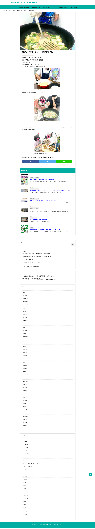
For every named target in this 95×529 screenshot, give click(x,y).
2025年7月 (25, 315)
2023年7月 (25, 392)
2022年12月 (25, 414)
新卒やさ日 (25, 493)
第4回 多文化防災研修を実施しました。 (39, 221)
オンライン (25, 452)
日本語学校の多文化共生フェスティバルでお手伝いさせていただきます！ (38, 278)
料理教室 (25, 490)
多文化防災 (25, 471)
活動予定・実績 (46, 8)
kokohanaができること (24, 8)
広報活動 (25, 483)
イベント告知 (26, 448)
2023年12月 (25, 376)
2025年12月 (25, 299)
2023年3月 (25, 404)
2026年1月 (25, 296)
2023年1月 (25, 411)
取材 (24, 461)
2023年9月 (25, 385)
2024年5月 (25, 360)
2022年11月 (25, 417)
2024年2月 (25, 369)
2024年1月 (25, 373)
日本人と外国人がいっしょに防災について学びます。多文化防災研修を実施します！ (40, 281)
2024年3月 (25, 366)
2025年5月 (25, 322)
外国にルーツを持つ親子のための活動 (31, 464)
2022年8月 (25, 424)
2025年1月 (25, 334)
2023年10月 (25, 382)
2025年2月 (25, 331)
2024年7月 (25, 354)
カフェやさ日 (26, 455)
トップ (14, 8)
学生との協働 (26, 474)
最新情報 (25, 502)
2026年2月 (25, 293)
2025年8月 (25, 312)
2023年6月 (25, 395)
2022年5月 (25, 427)
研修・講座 (25, 509)
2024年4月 (25, 363)
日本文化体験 (26, 496)
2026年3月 (25, 290)
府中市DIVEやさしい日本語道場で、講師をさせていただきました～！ (45, 230)
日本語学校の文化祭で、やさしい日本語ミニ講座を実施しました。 (36, 276)
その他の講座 (26, 445)
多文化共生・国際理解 (13, 12)
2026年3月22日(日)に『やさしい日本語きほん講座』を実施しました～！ (39, 257)
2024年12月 (25, 338)
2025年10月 (25, 306)
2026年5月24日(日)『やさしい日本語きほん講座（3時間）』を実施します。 (39, 254)
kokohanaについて (36, 8)
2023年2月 (25, 408)
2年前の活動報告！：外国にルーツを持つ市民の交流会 (42, 180)
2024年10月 (25, 344)
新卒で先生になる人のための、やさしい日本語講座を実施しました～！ (46, 201)
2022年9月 (25, 420)
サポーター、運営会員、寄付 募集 (60, 8)
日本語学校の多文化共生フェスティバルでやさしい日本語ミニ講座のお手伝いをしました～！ (50, 192)
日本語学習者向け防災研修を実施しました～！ (33, 264)
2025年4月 (25, 325)
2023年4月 (25, 401)
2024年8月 (25, 350)
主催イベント (26, 458)
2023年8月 (25, 388)
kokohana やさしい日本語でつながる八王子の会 (26, 3)
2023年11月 (25, 379)
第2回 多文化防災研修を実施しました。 (31, 279)
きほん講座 (25, 439)
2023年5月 (25, 398)
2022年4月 (25, 430)
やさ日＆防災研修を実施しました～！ (31, 261)
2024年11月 (25, 341)
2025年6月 (25, 319)
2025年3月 (25, 328)
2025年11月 (25, 303)
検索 (22, 243)
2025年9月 (25, 309)
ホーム (2, 12)
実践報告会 (25, 477)
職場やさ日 (25, 512)
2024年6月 (25, 357)
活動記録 (6, 12)
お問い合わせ (74, 8)
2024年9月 (25, 347)
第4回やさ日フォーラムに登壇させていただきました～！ (42, 211)
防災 (24, 518)
